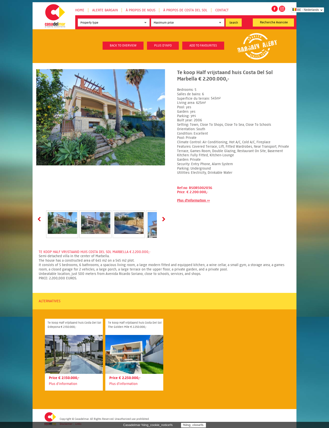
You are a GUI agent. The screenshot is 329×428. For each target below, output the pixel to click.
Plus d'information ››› (193, 200)
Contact (222, 10)
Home (79, 10)
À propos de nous (140, 10)
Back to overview (123, 46)
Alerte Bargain (105, 10)
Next (163, 219)
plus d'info (163, 46)
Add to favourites (203, 46)
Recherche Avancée (274, 22)
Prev (40, 219)
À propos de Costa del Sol (185, 10)
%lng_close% (193, 425)
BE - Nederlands (305, 10)
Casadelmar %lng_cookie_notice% (148, 425)
